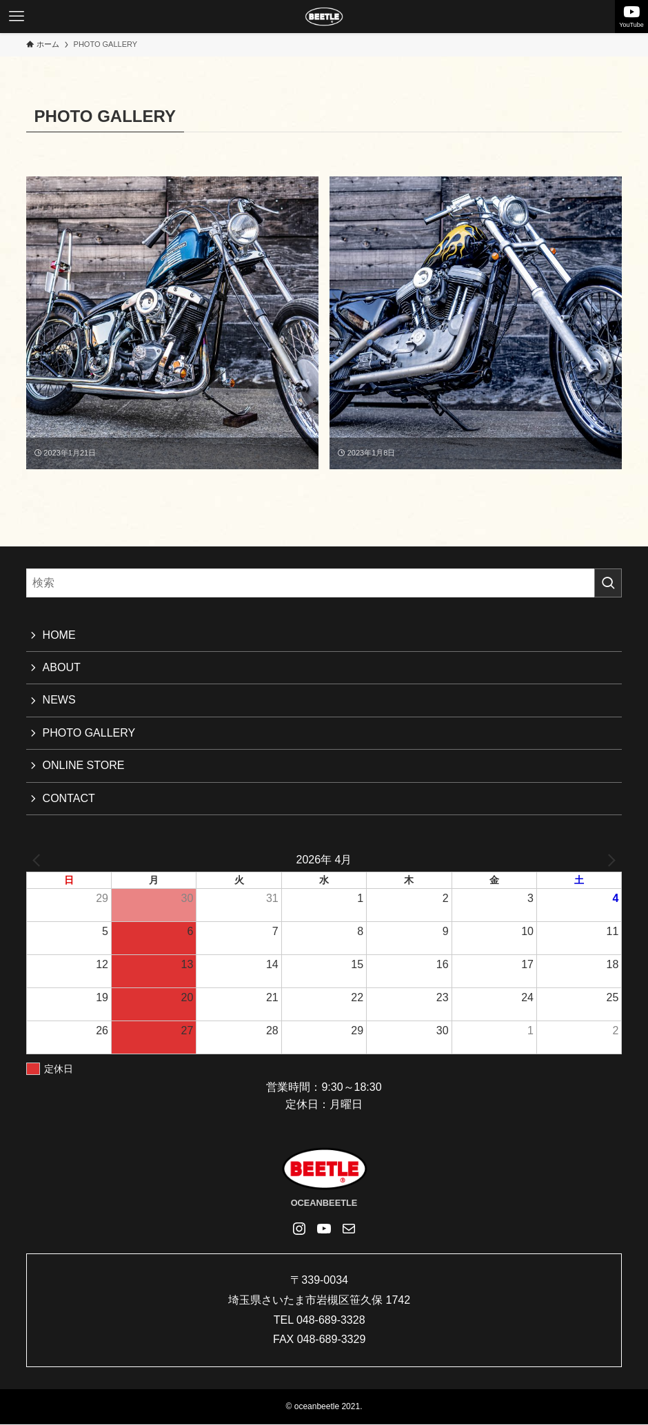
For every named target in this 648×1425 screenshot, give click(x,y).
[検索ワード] (324, 582)
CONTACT (69, 798)
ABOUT (62, 667)
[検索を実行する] (608, 582)
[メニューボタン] (16, 16)
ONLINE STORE (84, 765)
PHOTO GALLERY (89, 733)
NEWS (59, 700)
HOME (59, 635)
